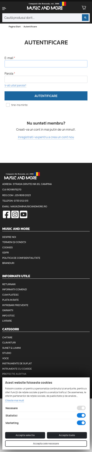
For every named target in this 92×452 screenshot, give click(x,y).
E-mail (9, 58)
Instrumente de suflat (17, 363)
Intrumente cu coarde (17, 368)
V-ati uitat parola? (15, 85)
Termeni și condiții (14, 242)
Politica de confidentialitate (21, 258)
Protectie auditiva (14, 373)
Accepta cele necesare (46, 443)
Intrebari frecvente (15, 305)
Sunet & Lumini (11, 347)
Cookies (7, 247)
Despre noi (9, 237)
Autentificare (46, 96)
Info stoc (8, 315)
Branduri (8, 263)
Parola (9, 73)
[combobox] (46, 17)
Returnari (9, 284)
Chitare (7, 337)
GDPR (5, 252)
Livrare (7, 320)
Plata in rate (10, 299)
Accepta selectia (25, 435)
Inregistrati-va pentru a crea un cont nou (46, 137)
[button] (7, 8)
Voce (5, 358)
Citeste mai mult (14, 400)
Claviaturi (9, 342)
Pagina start (15, 26)
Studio (6, 353)
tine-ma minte (18, 105)
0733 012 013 (21, 200)
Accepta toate (67, 435)
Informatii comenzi (14, 289)
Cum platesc (10, 294)
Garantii (7, 310)
